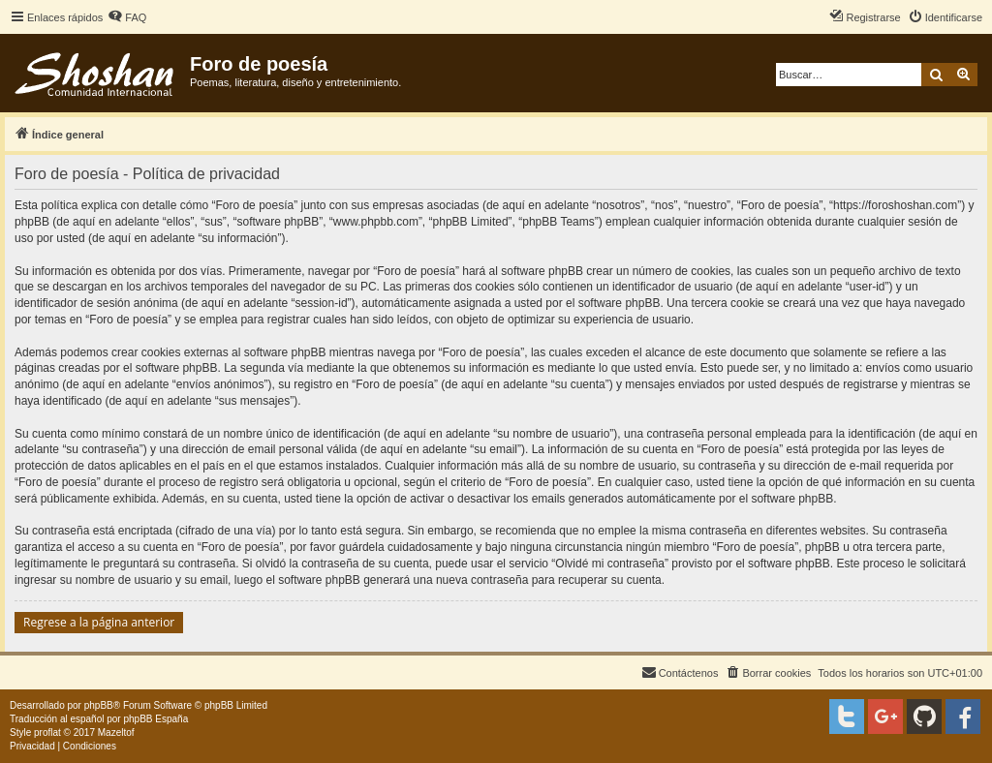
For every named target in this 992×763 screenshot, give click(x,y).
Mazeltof (116, 732)
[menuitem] (127, 17)
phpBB (98, 705)
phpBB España (155, 719)
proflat (47, 732)
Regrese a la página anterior (98, 622)
